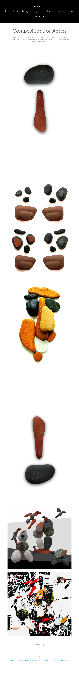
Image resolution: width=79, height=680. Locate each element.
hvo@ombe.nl (25, 660)
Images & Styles (31, 11)
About (71, 11)
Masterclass (11, 11)
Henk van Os (39, 6)
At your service (54, 11)
